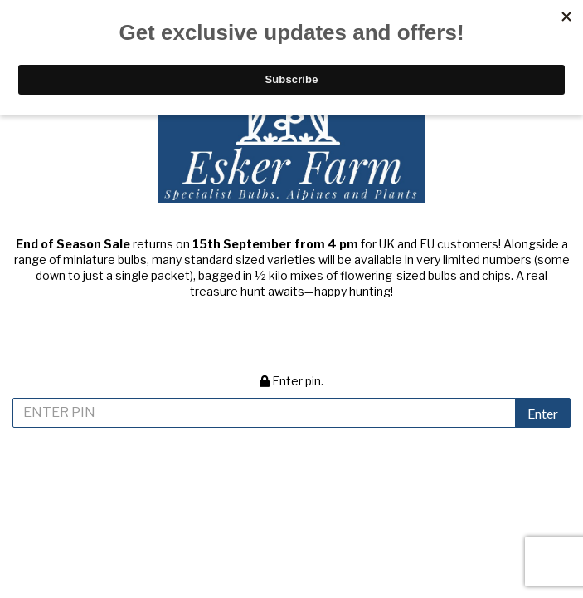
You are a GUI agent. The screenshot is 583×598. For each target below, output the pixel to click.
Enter (542, 413)
